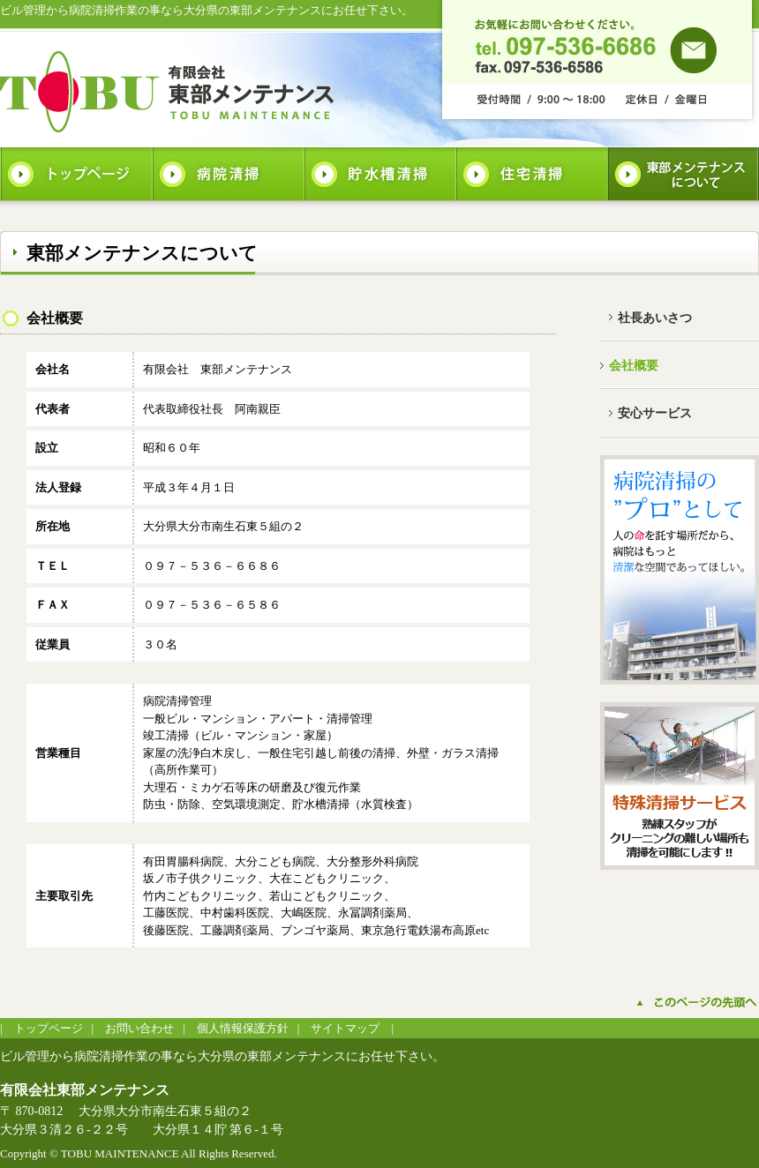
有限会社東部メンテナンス (167, 91)
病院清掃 (228, 173)
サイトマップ (345, 1028)
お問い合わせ (139, 1028)
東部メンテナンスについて (683, 173)
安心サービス (655, 413)
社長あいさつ (655, 318)
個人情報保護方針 (243, 1028)
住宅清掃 (531, 173)
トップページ (76, 173)
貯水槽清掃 (379, 173)
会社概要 (633, 365)
